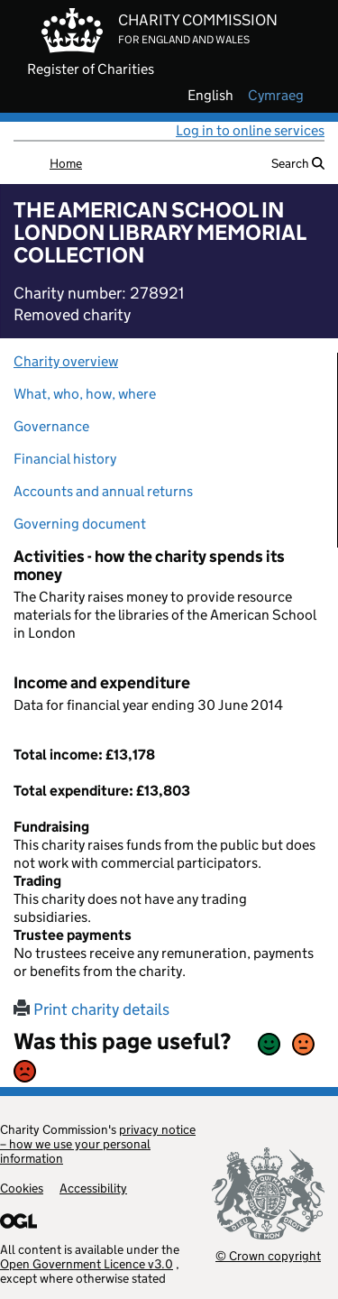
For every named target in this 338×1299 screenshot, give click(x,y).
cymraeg (276, 96)
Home (66, 163)
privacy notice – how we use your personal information (98, 1143)
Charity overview (66, 361)
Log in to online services (250, 130)
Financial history (65, 458)
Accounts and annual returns (103, 491)
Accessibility (93, 1188)
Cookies (21, 1188)
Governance (51, 426)
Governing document (80, 523)
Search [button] (297, 163)
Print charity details (91, 1009)
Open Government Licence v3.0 (86, 1264)
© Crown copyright (268, 1255)
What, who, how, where (85, 393)
